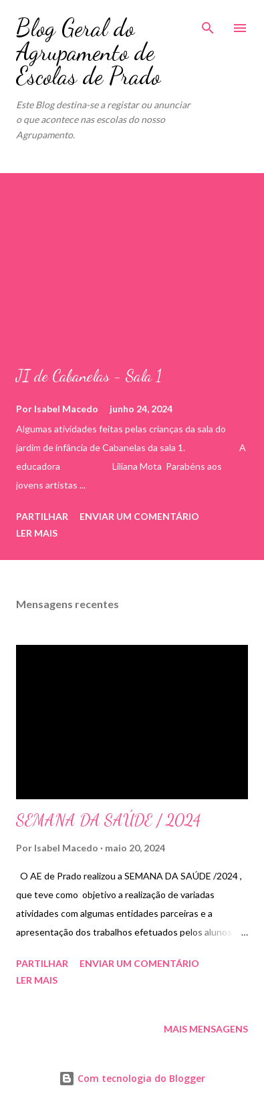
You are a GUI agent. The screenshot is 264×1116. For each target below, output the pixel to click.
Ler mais (36, 533)
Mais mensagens (206, 1028)
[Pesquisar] (208, 24)
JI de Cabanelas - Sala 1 (89, 376)
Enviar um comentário (139, 516)
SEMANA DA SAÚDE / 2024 (108, 820)
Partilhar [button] (42, 516)
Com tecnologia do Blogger (132, 1078)
